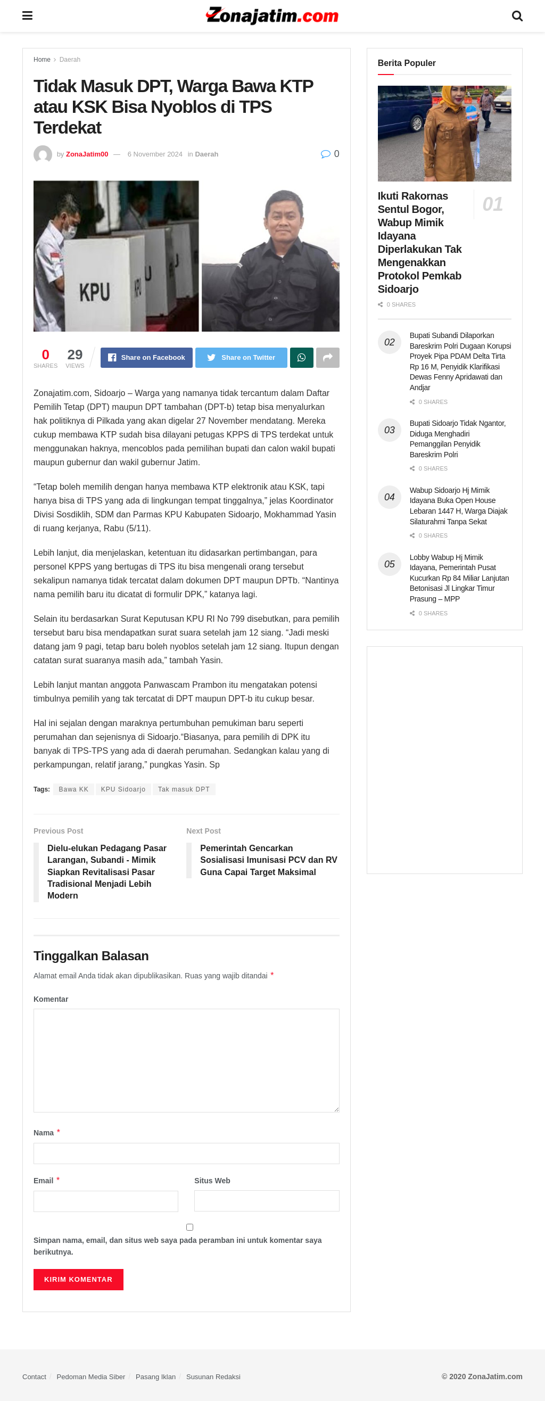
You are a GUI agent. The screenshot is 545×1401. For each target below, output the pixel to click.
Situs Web (212, 1180)
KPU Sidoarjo (123, 789)
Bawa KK (73, 789)
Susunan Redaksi (213, 1377)
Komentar (51, 999)
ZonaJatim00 (87, 154)
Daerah (70, 59)
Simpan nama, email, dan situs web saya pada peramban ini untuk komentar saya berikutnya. (178, 1246)
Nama (47, 1133)
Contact (34, 1377)
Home (42, 59)
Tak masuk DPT (184, 789)
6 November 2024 (155, 154)
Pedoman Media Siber (91, 1377)
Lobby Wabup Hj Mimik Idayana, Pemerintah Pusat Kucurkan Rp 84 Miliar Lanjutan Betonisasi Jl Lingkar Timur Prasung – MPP (459, 578)
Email (47, 1180)
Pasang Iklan (156, 1377)
